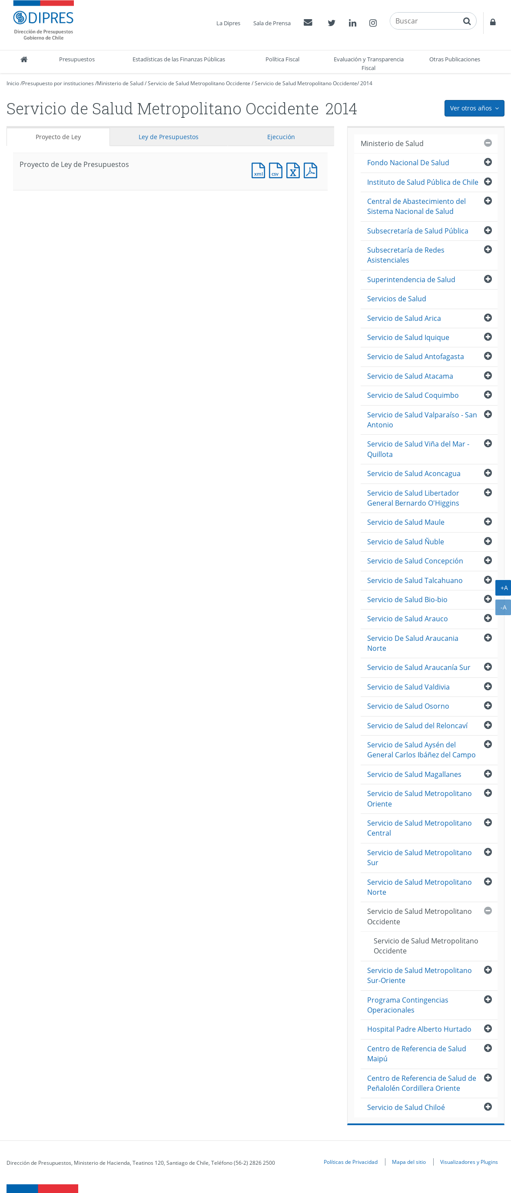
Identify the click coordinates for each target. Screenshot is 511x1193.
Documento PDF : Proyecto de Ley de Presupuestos (312, 169)
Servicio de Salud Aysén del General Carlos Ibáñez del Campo (421, 750)
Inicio (13, 83)
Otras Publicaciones (454, 59)
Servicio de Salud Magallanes (414, 774)
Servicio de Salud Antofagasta (415, 356)
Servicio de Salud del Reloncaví (417, 725)
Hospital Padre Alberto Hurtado (419, 1029)
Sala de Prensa (272, 23)
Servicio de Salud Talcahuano (415, 580)
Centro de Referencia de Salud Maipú (416, 1053)
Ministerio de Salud (120, 83)
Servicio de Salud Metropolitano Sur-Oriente (419, 975)
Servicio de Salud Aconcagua (414, 473)
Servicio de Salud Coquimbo (413, 395)
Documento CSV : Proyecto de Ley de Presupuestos (277, 169)
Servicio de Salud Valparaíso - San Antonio (422, 420)
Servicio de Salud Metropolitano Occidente (199, 83)
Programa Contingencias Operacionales (407, 1005)
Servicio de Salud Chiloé (406, 1107)
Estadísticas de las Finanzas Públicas (179, 59)
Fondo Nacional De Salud (408, 162)
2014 (366, 83)
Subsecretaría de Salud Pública (417, 231)
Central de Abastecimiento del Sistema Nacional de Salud (416, 206)
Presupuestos (77, 59)
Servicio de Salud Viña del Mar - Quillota (418, 449)
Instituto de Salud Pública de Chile (422, 182)
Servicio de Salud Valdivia (408, 687)
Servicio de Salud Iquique (408, 337)
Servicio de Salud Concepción (415, 561)
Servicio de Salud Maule (406, 522)
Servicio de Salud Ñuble (405, 542)
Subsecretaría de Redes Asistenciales (406, 255)
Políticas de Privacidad (351, 1161)
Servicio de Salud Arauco (407, 618)
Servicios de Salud (396, 298)
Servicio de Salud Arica (404, 318)
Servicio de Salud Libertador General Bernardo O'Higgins (413, 498)
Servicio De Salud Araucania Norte (412, 643)
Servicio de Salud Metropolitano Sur (419, 857)
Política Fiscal (282, 59)
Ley (169, 137)
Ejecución (281, 137)
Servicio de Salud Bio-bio (407, 599)
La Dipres (228, 23)
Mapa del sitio (409, 1161)
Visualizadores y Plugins (469, 1161)
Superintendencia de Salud (411, 279)
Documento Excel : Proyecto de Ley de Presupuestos (295, 169)
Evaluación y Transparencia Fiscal (369, 63)
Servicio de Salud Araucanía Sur (419, 667)
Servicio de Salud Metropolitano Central (419, 828)
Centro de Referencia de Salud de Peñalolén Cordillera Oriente (421, 1083)
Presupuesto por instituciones (58, 83)
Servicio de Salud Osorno (408, 706)
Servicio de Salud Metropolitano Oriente (419, 798)
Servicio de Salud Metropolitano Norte (419, 887)
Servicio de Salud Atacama (410, 376)
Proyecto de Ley (58, 137)
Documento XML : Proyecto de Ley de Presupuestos (260, 169)
